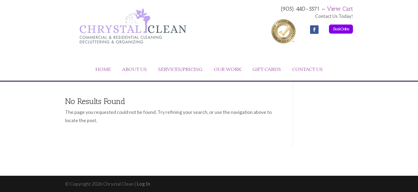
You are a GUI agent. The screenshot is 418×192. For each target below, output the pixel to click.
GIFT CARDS (266, 69)
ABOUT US (134, 69)
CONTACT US (307, 69)
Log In (143, 184)
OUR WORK (227, 69)
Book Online (341, 28)
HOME (103, 69)
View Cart (340, 8)
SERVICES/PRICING (180, 69)
